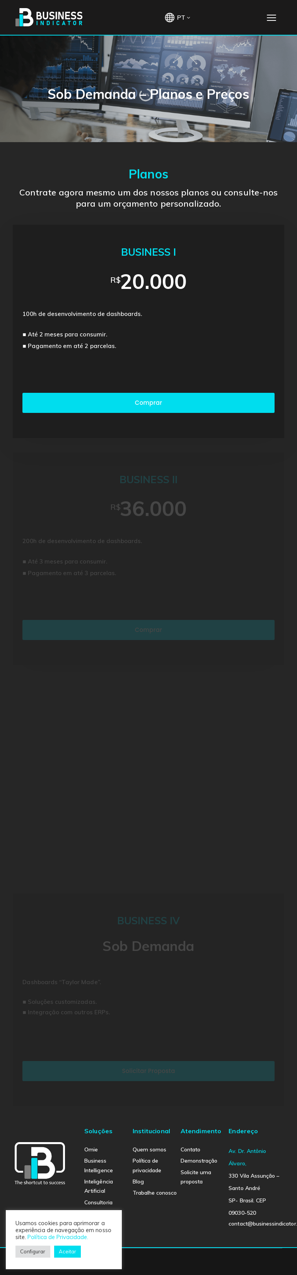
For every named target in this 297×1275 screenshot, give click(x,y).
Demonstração (199, 1160)
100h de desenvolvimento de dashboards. (82, 315)
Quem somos (150, 1149)
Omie (91, 1149)
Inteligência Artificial (98, 1186)
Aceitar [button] (67, 1251)
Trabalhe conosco (155, 1192)
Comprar (148, 404)
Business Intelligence (98, 1165)
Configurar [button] (33, 1251)
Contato (190, 1149)
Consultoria (98, 1202)
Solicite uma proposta (196, 1177)
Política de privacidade (147, 1165)
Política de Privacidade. (57, 1237)
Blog (138, 1181)
